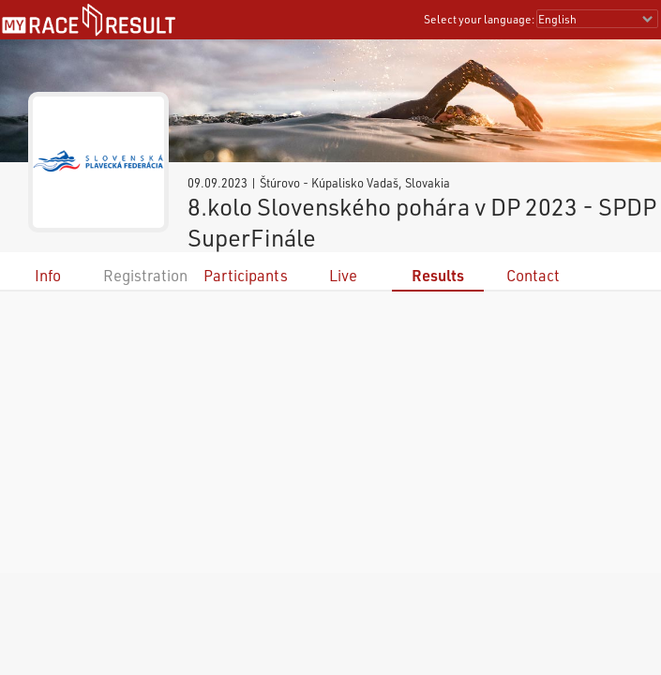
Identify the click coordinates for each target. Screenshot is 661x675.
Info (48, 275)
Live (343, 275)
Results (438, 275)
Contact (533, 275)
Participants (245, 275)
